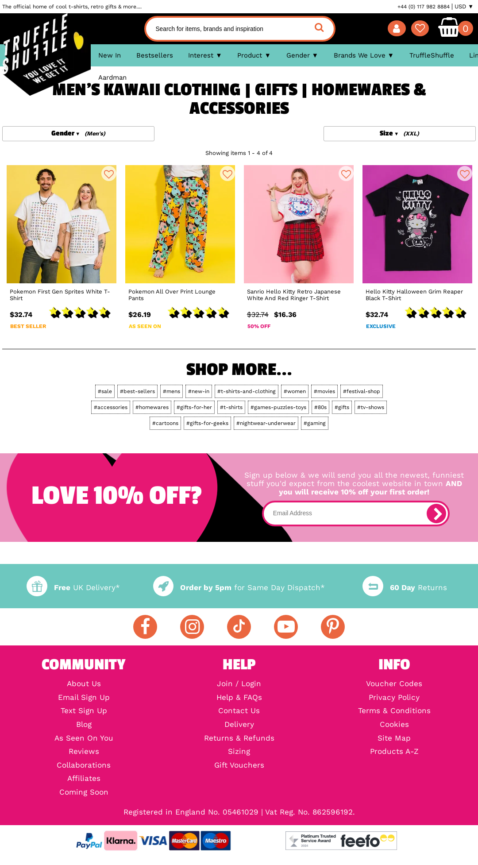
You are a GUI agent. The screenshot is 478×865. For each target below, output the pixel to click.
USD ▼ (464, 7)
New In (109, 55)
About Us (84, 684)
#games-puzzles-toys (278, 407)
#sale (105, 391)
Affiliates (83, 779)
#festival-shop (361, 391)
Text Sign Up (84, 711)
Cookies (394, 725)
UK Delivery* (73, 587)
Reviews (84, 752)
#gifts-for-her (194, 407)
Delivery (239, 725)
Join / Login (239, 684)
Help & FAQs (239, 698)
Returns (404, 587)
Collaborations (84, 765)
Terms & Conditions (394, 711)
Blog (84, 725)
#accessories (110, 407)
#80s (320, 407)
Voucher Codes (394, 684)
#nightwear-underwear (266, 423)
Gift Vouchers (239, 765)
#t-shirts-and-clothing (246, 391)
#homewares (152, 407)
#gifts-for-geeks (207, 423)
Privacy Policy (394, 698)
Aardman (112, 77)
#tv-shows (370, 407)
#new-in (198, 391)
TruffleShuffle (431, 55)
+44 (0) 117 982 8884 (423, 7)
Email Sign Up (84, 698)
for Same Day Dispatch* (239, 587)
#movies (324, 391)
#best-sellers (137, 391)
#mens (171, 391)
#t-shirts (231, 407)
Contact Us (239, 711)
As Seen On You (83, 738)
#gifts (342, 407)
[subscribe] (436, 513)
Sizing (239, 752)
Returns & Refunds (239, 738)
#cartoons (165, 423)
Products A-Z (394, 752)
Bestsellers (154, 55)
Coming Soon (83, 792)
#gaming (315, 423)
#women (295, 391)
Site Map (394, 738)
